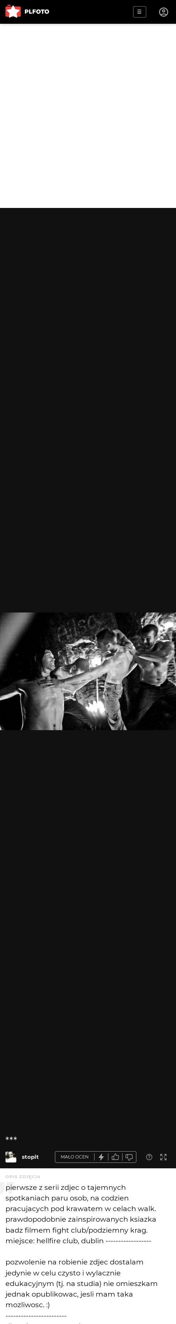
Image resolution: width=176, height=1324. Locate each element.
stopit (30, 1156)
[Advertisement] (88, 115)
